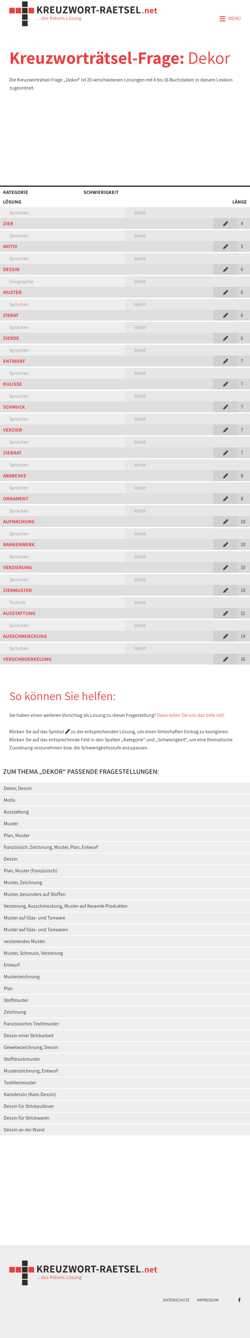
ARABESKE (14, 475)
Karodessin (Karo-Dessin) (30, 1094)
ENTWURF (14, 361)
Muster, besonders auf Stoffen (35, 894)
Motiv (9, 800)
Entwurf (12, 965)
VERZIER (12, 430)
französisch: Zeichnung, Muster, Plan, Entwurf (51, 847)
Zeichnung (15, 1012)
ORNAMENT (15, 498)
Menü (230, 19)
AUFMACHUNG (18, 521)
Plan (8, 988)
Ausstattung (16, 812)
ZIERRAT (12, 453)
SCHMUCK (14, 407)
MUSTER (12, 292)
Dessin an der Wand (24, 1129)
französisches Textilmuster (31, 1023)
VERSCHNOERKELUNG (27, 659)
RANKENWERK (19, 544)
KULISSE (12, 384)
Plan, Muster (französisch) (30, 870)
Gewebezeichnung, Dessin (31, 1047)
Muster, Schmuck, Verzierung (33, 953)
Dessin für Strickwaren (27, 1118)
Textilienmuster (20, 1082)
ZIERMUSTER (17, 590)
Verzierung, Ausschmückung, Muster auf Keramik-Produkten (65, 906)
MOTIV (10, 246)
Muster (11, 823)
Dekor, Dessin (18, 788)
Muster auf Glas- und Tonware (34, 918)
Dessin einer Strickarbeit (29, 1035)
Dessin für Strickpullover (29, 1106)
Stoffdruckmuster (22, 1059)
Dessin (11, 859)
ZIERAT (11, 315)
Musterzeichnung (22, 976)
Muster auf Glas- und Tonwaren (36, 929)
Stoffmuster (16, 1000)
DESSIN (11, 269)
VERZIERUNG (17, 567)
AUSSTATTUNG (19, 613)
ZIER (8, 223)
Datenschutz (176, 1300)
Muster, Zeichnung (23, 882)
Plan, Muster (16, 835)
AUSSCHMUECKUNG (25, 636)
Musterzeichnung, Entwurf (31, 1071)
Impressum (207, 1300)
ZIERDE (11, 338)
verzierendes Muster (24, 941)
